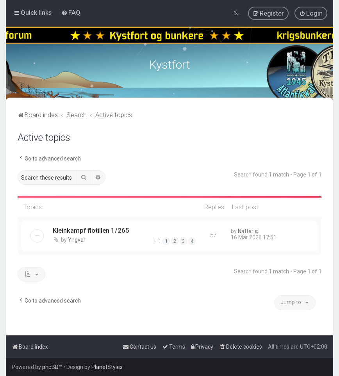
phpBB (50, 367)
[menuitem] (70, 12)
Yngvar (77, 239)
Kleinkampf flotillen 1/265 (91, 229)
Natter (245, 230)
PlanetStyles (107, 367)
